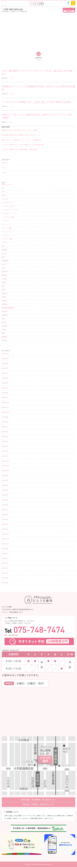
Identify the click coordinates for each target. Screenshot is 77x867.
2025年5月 (5, 378)
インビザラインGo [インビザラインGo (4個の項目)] (7, 206)
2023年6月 (5, 485)
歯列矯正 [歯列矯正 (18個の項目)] (4, 293)
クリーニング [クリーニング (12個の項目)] (6, 224)
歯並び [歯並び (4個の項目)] (4, 290)
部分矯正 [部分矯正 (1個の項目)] (4, 340)
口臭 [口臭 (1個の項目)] (3, 268)
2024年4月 (5, 441)
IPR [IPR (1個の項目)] (3, 188)
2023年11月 (5, 466)
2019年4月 (5, 568)
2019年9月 (5, 548)
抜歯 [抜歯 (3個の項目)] (3, 286)
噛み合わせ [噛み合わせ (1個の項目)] (5, 271)
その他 (4, 172)
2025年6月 (5, 373)
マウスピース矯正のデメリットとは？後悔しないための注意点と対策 (23, 145)
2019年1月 (5, 583)
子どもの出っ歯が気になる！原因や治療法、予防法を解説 (19, 149)
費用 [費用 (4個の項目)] (3, 333)
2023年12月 (5, 461)
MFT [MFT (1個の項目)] (3, 192)
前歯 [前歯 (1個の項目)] (3, 257)
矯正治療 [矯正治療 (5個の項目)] (4, 311)
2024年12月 (5, 402)
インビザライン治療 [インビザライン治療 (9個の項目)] (8, 217)
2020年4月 (5, 519)
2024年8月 (5, 422)
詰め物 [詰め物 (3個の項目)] (4, 329)
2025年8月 (5, 363)
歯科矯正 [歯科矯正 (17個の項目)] (4, 300)
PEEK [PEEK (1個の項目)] (3, 195)
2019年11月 (5, 539)
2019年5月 (5, 563)
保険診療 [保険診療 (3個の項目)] (4, 250)
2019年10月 (5, 544)
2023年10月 (5, 471)
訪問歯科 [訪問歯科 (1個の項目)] (4, 326)
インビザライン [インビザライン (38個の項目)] (6, 203)
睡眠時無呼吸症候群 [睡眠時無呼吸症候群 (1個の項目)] (8, 308)
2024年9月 (5, 417)
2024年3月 (5, 446)
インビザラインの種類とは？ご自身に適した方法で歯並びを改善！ (37, 102)
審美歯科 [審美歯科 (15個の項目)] (4, 275)
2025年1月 (5, 397)
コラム (11, 78)
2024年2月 (5, 451)
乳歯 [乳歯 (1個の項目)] (3, 246)
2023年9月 (5, 475)
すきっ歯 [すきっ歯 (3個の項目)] (4, 199)
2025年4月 (5, 383)
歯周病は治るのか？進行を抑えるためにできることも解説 (19, 130)
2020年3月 (5, 524)
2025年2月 (5, 393)
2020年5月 (5, 514)
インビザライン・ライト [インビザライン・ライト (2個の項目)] (9, 213)
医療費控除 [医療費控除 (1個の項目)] (5, 261)
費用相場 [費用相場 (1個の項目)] (4, 337)
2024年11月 (5, 407)
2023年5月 (5, 490)
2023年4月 (5, 495)
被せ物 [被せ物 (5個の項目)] (4, 322)
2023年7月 (5, 480)
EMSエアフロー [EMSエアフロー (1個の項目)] (7, 184)
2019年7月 (5, 553)
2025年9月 (5, 358)
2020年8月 (5, 505)
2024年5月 (5, 436)
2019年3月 (5, 573)
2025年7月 (5, 368)
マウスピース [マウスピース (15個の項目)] (6, 235)
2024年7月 (5, 427)
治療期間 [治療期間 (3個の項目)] (4, 304)
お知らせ (4, 163)
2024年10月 (5, 412)
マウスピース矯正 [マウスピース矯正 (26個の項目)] (7, 239)
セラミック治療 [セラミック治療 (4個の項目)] (6, 228)
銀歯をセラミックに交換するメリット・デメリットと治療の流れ (21, 140)
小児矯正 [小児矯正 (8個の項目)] (4, 279)
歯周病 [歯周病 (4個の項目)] (4, 297)
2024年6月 (5, 432)
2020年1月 (5, 529)
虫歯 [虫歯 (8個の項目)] (3, 319)
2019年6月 (5, 558)
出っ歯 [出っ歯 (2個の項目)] (4, 253)
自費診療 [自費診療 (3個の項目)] (4, 315)
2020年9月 (5, 500)
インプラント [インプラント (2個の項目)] (6, 221)
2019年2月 (5, 578)
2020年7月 (5, 509)
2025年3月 (5, 388)
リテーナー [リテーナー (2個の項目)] (5, 242)
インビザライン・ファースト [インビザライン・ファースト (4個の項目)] (10, 210)
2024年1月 (5, 456)
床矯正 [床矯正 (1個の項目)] (4, 282)
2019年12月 (5, 534)
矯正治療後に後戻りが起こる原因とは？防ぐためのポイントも (21, 135)
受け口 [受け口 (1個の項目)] (4, 264)
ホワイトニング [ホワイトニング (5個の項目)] (6, 232)
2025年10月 (5, 354)
